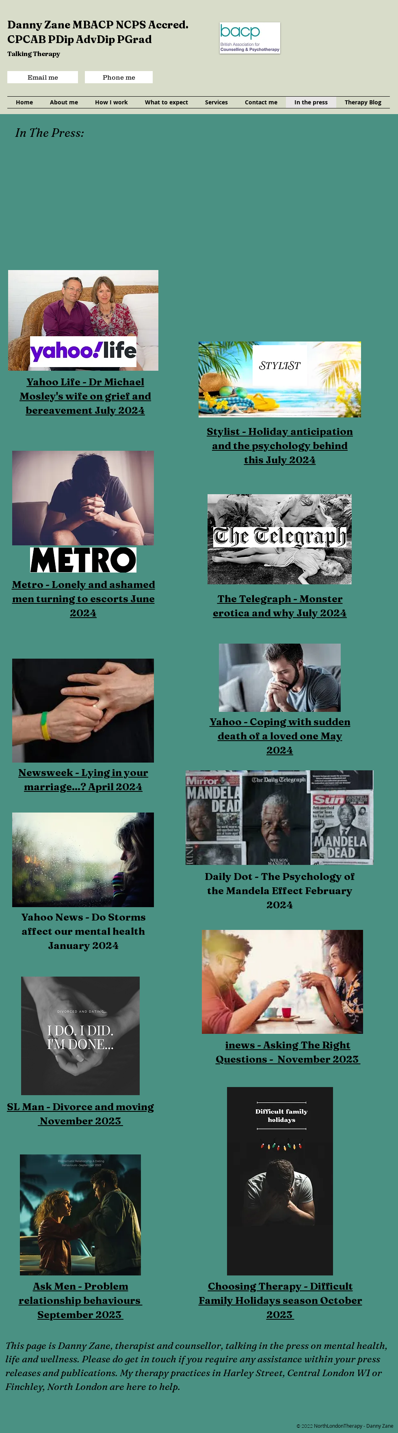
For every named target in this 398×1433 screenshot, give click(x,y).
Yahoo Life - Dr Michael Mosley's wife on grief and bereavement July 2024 (85, 396)
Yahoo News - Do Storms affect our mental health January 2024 (83, 931)
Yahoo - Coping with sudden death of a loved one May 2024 (280, 735)
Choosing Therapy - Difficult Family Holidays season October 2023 (280, 1300)
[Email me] (42, 77)
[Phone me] (119, 77)
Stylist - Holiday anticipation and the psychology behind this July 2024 (280, 445)
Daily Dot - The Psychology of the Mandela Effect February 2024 (280, 890)
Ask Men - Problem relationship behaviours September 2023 (81, 1300)
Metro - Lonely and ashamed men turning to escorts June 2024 (83, 598)
